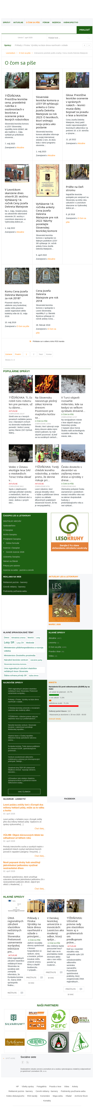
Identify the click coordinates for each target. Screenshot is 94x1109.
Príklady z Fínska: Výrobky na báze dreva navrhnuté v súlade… (23, 689)
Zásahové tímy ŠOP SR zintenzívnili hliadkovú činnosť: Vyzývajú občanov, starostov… (22, 758)
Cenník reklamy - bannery (14, 575)
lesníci (31, 625)
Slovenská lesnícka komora (15, 652)
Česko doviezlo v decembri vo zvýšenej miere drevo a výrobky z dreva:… (72, 461)
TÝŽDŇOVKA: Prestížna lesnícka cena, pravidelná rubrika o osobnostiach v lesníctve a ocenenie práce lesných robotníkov (16, 106)
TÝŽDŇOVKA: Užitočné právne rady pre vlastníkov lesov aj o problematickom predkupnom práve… (75, 918)
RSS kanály (32, 1084)
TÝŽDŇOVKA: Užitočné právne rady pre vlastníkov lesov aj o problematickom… (23, 706)
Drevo (6, 626)
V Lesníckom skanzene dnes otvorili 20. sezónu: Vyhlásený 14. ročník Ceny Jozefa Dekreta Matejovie (16, 193)
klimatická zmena (18, 626)
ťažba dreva (33, 664)
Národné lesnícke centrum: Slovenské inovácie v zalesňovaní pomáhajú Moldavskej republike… (22, 715)
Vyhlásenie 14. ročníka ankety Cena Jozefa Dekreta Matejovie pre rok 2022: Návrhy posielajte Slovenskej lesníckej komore (46, 211)
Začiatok (8, 342)
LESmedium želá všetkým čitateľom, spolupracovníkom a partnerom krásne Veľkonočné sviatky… (22, 768)
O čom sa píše (33, 22)
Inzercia (56, 22)
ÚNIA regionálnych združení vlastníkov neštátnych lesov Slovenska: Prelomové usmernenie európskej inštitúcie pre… (15, 922)
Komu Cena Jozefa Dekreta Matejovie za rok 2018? (16, 286)
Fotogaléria (41, 1074)
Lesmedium (25, 9)
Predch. (18, 342)
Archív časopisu (10, 522)
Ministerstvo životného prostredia (19, 643)
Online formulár (12, 531)
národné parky (36, 648)
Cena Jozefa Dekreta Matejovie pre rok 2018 (46, 285)
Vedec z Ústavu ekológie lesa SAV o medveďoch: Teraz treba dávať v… (20, 461)
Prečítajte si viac (12, 982)
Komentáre (45, 1084)
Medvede (30, 631)
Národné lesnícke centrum (16, 648)
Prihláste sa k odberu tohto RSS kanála (48, 329)
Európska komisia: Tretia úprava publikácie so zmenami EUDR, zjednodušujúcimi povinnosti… (24, 736)
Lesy (38, 626)
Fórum (46, 22)
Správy (6, 22)
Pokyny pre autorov (11, 554)
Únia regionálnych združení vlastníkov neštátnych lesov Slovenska (20, 657)
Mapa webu (58, 1084)
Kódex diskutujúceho (15, 1084)
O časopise (8, 518)
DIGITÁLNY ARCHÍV (12, 509)
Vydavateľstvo (9, 514)
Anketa (53, 670)
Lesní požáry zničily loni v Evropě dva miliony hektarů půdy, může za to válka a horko (23, 796)
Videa (66, 1074)
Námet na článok (10, 549)
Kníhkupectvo (71, 22)
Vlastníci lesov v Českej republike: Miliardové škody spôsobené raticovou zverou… (22, 726)
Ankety (75, 1074)
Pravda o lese (55, 1074)
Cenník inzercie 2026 (15, 540)
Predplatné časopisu (12, 527)
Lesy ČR (20, 631)
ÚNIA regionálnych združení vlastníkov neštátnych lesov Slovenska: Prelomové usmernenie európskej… (22, 679)
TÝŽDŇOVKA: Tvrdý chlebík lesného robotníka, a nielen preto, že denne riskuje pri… (47, 461)
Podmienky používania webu (73, 1079)
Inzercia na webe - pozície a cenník (18, 558)
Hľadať (69, 1084)
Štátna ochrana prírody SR (15, 664)
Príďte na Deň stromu (74, 184)
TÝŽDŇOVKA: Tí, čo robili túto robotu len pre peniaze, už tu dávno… (20, 390)
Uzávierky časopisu (11, 545)
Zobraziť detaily (55, 707)
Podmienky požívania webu (15, 579)
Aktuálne (18, 22)
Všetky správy (28, 1074)
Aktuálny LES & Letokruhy (63, 565)
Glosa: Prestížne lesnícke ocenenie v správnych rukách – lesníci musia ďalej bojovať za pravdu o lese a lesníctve (77, 103)
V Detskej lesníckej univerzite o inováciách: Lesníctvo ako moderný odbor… (24, 697)
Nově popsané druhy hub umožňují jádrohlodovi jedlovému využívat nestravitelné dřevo (21, 853)
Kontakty (47, 1089)
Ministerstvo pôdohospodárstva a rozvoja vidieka (23, 637)
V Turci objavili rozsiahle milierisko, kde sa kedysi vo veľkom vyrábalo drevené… (73, 392)
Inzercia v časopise (11, 536)
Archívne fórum (81, 1084)
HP (17, 1074)
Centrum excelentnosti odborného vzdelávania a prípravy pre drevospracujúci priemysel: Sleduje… (24, 747)
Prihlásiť (84, 30)
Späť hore (10, 1046)
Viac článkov (24, 780)
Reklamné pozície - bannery (15, 570)
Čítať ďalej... (40, 816)
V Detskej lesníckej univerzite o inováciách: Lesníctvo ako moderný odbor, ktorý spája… (55, 916)
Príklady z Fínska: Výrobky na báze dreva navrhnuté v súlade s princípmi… (34, 915)
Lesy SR (9, 630)
